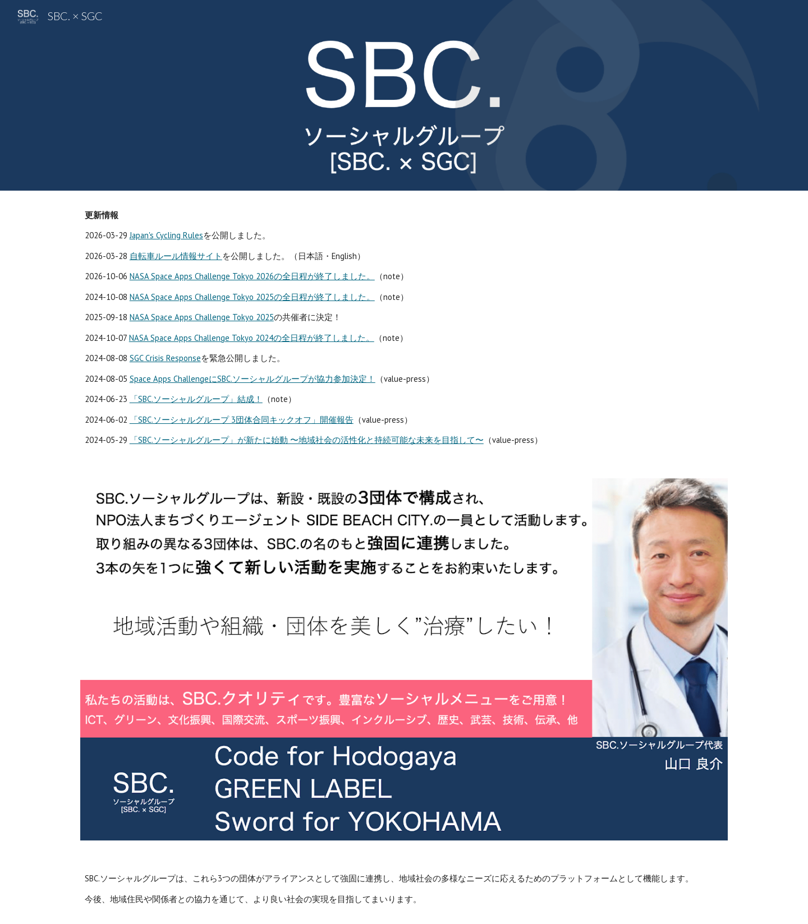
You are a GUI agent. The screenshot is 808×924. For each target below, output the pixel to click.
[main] (404, 327)
